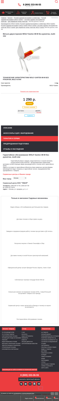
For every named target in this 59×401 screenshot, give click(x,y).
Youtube (25, 383)
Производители (6, 24)
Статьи (43, 362)
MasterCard (23, 388)
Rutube (34, 383)
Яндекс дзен (30, 383)
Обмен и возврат (46, 356)
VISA (16, 388)
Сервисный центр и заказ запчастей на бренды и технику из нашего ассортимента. (29, 306)
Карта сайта (44, 367)
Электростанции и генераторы (11, 345)
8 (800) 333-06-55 (32, 4)
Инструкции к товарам (48, 364)
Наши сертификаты (27, 336)
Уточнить (29, 103)
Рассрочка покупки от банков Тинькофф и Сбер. (29, 243)
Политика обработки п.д (48, 337)
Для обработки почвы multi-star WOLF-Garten (30, 27)
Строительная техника (9, 347)
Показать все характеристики (29, 91)
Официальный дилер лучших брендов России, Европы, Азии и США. (29, 267)
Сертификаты (45, 345)
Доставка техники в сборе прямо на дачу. (29, 219)
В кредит (43, 354)
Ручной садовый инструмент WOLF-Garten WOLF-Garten (19, 25)
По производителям (8, 332)
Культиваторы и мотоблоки (10, 349)
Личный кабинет (46, 334)
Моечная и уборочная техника (11, 343)
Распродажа (45, 360)
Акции (43, 358)
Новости (24, 339)
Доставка (44, 351)
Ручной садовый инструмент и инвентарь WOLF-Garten (37, 24)
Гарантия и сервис (47, 352)
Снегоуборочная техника (9, 336)
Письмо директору (27, 341)
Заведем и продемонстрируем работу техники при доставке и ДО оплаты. (29, 231)
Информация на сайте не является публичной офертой (19, 369)
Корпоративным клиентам (29, 343)
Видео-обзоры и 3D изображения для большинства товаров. (30, 207)
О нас (23, 332)
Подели (31, 388)
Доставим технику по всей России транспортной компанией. (29, 255)
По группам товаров (8, 334)
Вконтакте (21, 383)
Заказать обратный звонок (29, 379)
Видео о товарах (46, 349)
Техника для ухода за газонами (11, 337)
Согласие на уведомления (49, 341)
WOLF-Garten (15, 24)
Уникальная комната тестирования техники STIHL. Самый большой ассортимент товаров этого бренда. (29, 292)
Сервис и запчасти (47, 365)
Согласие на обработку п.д (49, 339)
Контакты (24, 334)
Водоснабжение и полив (9, 341)
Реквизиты (25, 337)
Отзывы (43, 343)
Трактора (4, 339)
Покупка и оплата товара (48, 347)
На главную (44, 332)
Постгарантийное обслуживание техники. (29, 319)
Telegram (38, 383)
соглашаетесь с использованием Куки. (24, 393)
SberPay (40, 387)
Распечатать (54, 17)
